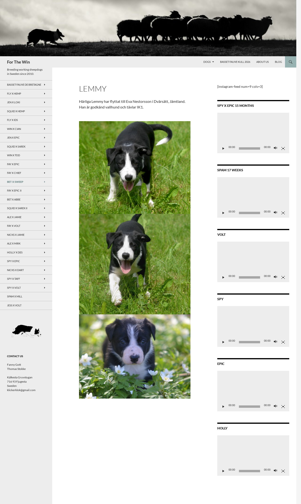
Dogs (207, 61)
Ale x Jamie (14, 217)
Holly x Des (15, 252)
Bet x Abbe (13, 199)
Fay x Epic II (14, 190)
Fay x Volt (13, 225)
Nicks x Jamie (15, 234)
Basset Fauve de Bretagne (24, 84)
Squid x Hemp (16, 111)
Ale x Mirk (13, 243)
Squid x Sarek (16, 146)
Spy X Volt (14, 287)
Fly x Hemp (14, 93)
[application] (253, 133)
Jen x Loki (13, 102)
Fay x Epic (13, 164)
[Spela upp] (223, 148)
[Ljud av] (275, 148)
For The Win (18, 61)
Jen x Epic (13, 137)
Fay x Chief (14, 172)
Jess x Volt (14, 305)
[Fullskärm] (283, 148)
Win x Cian (14, 128)
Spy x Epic (13, 261)
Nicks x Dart (15, 270)
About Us (262, 61)
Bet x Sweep (15, 181)
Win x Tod (13, 155)
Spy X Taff (13, 278)
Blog (278, 61)
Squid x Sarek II (17, 208)
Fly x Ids (12, 119)
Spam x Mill (14, 296)
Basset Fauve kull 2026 (235, 61)
